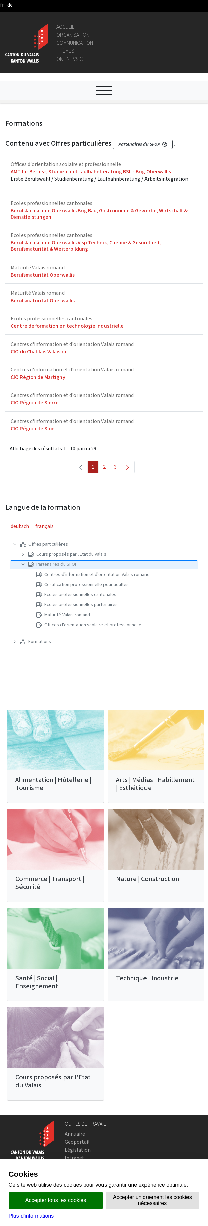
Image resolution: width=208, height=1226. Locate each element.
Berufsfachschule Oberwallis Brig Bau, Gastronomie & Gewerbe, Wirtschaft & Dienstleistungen (99, 214)
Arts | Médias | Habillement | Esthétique (155, 783)
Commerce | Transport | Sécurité (49, 883)
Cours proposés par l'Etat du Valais (53, 1081)
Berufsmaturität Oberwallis (43, 274)
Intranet (74, 1157)
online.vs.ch (71, 59)
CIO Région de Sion (33, 428)
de (10, 4)
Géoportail (77, 1141)
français (44, 526)
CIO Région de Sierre (35, 402)
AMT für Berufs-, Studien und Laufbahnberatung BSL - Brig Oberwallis (91, 171)
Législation (78, 1149)
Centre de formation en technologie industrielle (67, 325)
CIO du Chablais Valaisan (38, 351)
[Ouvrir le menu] (104, 90)
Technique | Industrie (147, 978)
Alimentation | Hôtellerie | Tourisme (53, 783)
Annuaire (75, 1133)
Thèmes (65, 50)
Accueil (65, 26)
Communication (74, 42)
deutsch (20, 526)
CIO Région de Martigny (38, 377)
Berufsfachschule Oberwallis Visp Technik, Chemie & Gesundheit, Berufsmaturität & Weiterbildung (86, 245)
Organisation (72, 34)
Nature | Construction (147, 878)
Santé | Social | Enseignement (36, 982)
